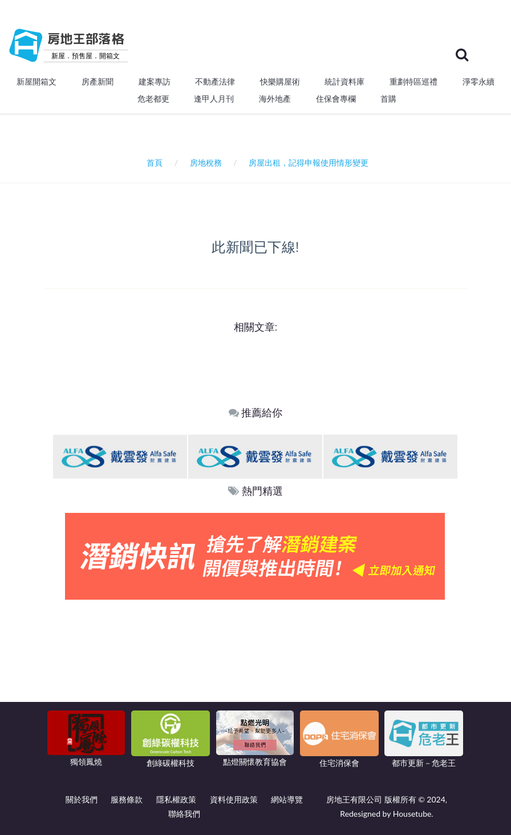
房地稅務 (206, 162)
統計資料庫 (344, 82)
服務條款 (127, 799)
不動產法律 (215, 82)
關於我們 (82, 799)
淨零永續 (478, 82)
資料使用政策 (234, 799)
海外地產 (275, 99)
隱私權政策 (176, 799)
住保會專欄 (336, 99)
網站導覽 (287, 799)
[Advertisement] (255, 685)
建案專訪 (155, 82)
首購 (388, 99)
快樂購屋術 (280, 82)
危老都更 (153, 99)
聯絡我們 (184, 813)
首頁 (153, 162)
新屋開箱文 (36, 82)
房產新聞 (97, 82)
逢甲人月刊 (214, 99)
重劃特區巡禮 (413, 82)
